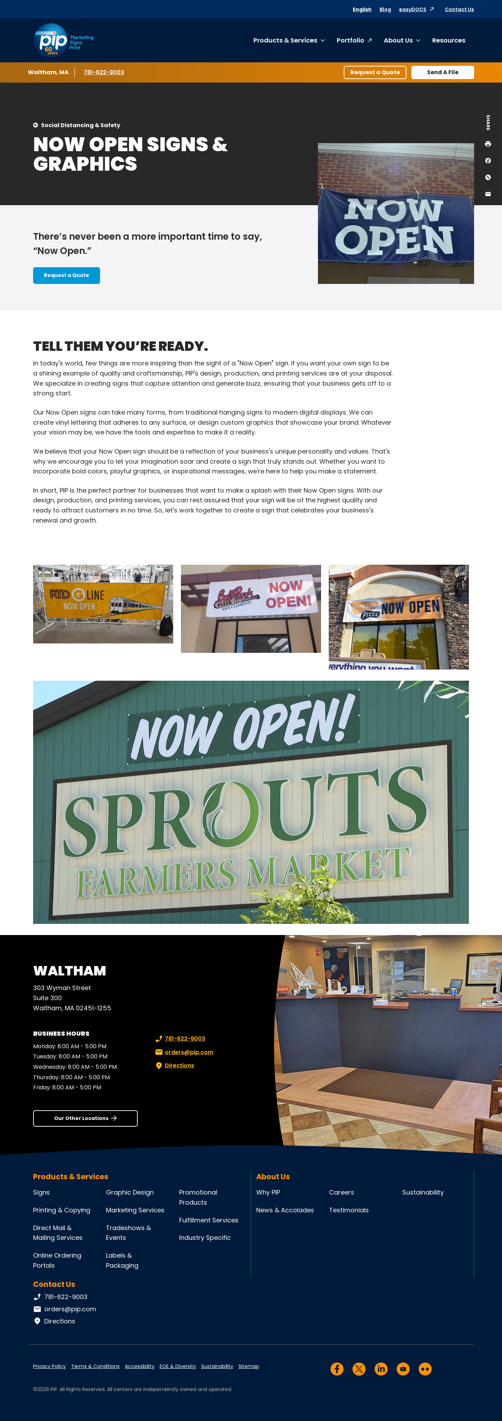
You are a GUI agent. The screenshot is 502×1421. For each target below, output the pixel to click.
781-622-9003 (104, 72)
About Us (398, 40)
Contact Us (459, 9)
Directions (174, 1065)
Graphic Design (130, 1192)
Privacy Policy (49, 1366)
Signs (41, 1192)
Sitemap (248, 1366)
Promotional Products (198, 1197)
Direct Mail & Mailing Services (58, 1232)
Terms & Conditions (95, 1366)
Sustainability (423, 1192)
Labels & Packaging (122, 1260)
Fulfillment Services (208, 1220)
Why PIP (268, 1192)
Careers (341, 1192)
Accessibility (139, 1366)
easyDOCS (412, 9)
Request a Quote (375, 72)
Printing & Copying (61, 1210)
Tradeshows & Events (128, 1232)
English (362, 9)
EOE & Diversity (178, 1366)
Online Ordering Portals (57, 1260)
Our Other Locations (81, 1118)
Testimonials (349, 1210)
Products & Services (285, 40)
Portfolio (350, 40)
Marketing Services (135, 1210)
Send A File (442, 72)
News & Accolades (285, 1210)
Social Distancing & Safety (80, 125)
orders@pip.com (183, 1052)
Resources (448, 40)
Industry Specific (205, 1237)
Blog (385, 9)
